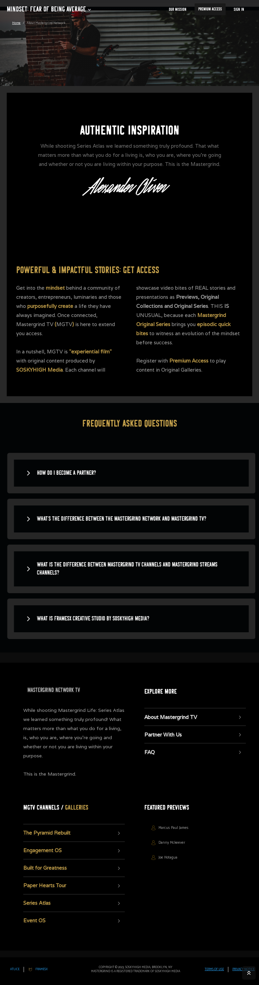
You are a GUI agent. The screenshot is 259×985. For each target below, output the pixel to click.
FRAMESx (41, 969)
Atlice (15, 969)
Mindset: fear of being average (46, 9)
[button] (46, 9)
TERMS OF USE (214, 969)
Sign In (239, 9)
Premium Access (210, 9)
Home (16, 23)
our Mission (177, 9)
